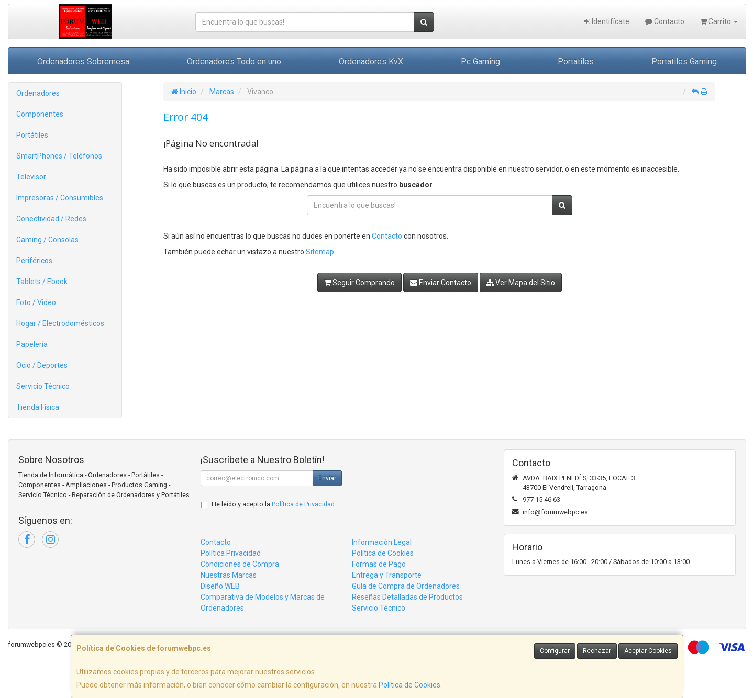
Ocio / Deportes (42, 365)
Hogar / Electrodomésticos (60, 323)
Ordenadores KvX (371, 61)
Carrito (719, 21)
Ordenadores (38, 93)
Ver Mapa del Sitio (520, 282)
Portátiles (32, 135)
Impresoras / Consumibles (59, 198)
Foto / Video (36, 302)
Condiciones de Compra (240, 564)
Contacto (664, 21)
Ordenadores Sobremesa (83, 61)
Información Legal (382, 542)
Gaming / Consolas (47, 239)
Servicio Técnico (43, 386)
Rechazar (597, 651)
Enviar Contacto (440, 282)
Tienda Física (37, 407)
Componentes (39, 114)
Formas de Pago (379, 564)
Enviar (327, 478)
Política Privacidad (231, 553)
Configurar (555, 651)
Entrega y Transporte (387, 575)
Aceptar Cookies (648, 651)
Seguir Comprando (359, 282)
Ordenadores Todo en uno (234, 61)
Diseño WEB (220, 586)
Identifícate (606, 21)
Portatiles (576, 61)
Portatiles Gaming (684, 61)
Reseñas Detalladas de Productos (407, 597)
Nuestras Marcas (229, 575)
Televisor (31, 177)
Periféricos (34, 260)
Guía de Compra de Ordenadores (406, 586)
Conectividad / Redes (51, 219)
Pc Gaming (480, 61)
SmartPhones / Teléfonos (59, 156)
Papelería (32, 344)
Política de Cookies (409, 685)
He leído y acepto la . (274, 504)
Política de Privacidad (303, 504)
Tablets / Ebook (42, 281)
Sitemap (320, 251)
